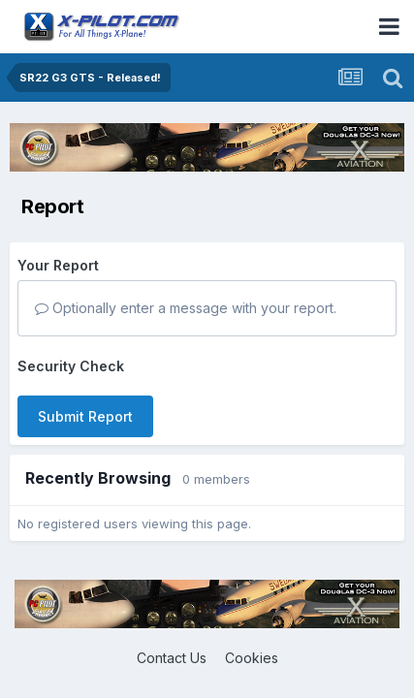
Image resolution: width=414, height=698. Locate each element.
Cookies (251, 658)
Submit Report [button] (85, 416)
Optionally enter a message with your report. (185, 308)
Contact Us (172, 658)
